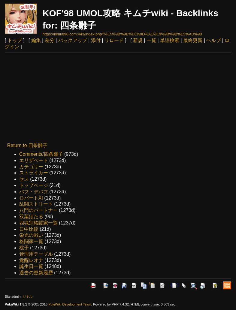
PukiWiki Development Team (69, 304)
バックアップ (72, 40)
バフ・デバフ (33, 191)
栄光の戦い (31, 235)
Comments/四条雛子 (41, 154)
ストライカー (33, 172)
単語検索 (169, 40)
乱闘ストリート (36, 203)
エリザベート (33, 160)
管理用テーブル (36, 254)
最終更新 (192, 40)
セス (24, 179)
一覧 (151, 40)
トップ (15, 40)
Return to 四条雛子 (27, 145)
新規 (138, 40)
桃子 (24, 247)
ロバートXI (31, 197)
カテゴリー (31, 166)
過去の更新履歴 (36, 272)
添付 (96, 40)
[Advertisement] (118, 98)
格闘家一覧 (31, 241)
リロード (114, 40)
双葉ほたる (31, 216)
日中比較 (28, 229)
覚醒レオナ (31, 260)
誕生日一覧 (31, 266)
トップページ (33, 185)
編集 (36, 40)
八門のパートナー (38, 210)
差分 (49, 40)
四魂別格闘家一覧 (38, 222)
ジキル (27, 296)
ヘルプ (213, 40)
